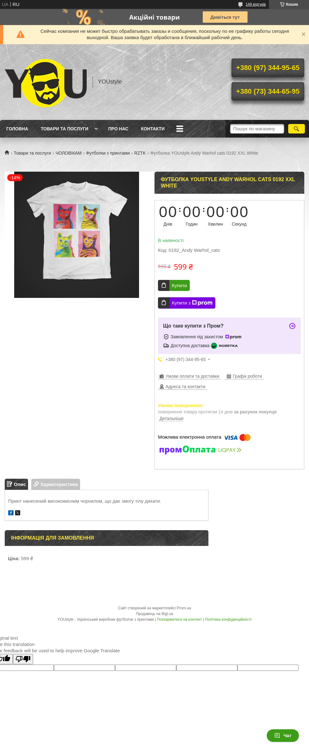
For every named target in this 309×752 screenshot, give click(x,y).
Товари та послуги (64, 128)
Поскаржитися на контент (179, 619)
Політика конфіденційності (228, 619)
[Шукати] (296, 128)
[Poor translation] (23, 659)
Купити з (192, 303)
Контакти (153, 128)
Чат (282, 735)
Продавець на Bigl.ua (154, 614)
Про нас (118, 128)
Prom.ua (184, 608)
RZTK (140, 153)
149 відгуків (256, 4)
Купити (179, 285)
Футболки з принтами (108, 153)
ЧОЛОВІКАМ (68, 153)
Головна (17, 128)
